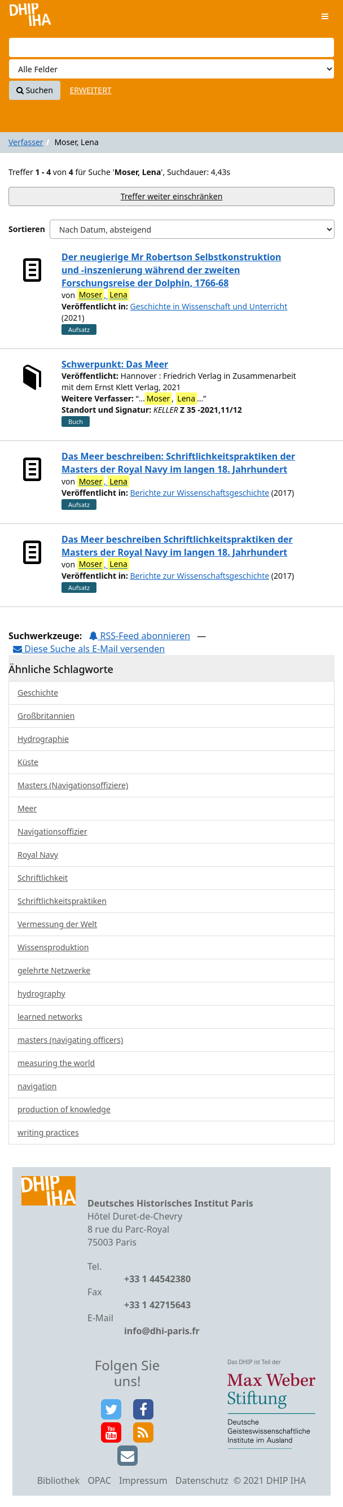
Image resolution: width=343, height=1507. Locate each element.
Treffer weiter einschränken (172, 196)
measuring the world (56, 1063)
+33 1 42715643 (157, 1305)
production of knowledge (64, 1109)
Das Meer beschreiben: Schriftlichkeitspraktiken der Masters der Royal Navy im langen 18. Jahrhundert (178, 462)
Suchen (34, 90)
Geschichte (37, 692)
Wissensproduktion (53, 947)
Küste (27, 762)
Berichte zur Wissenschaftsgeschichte (200, 492)
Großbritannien (45, 715)
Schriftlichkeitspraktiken (62, 901)
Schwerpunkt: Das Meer (114, 364)
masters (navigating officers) (70, 1039)
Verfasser (25, 142)
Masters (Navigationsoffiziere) (72, 785)
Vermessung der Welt (57, 924)
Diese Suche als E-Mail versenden (89, 649)
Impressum (143, 1480)
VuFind (30, 17)
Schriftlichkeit (42, 877)
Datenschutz (201, 1480)
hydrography (41, 993)
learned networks (49, 1016)
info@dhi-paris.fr (162, 1331)
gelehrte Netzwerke (53, 970)
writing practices (48, 1132)
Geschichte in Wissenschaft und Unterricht (209, 306)
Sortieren (26, 229)
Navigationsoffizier (52, 831)
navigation (36, 1086)
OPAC (99, 1480)
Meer (27, 808)
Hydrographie (43, 738)
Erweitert (91, 90)
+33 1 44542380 (157, 1279)
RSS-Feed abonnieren (139, 636)
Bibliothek (58, 1480)
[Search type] (171, 68)
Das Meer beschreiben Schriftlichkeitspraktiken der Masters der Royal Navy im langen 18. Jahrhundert (177, 545)
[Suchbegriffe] (171, 47)
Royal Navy (37, 854)
